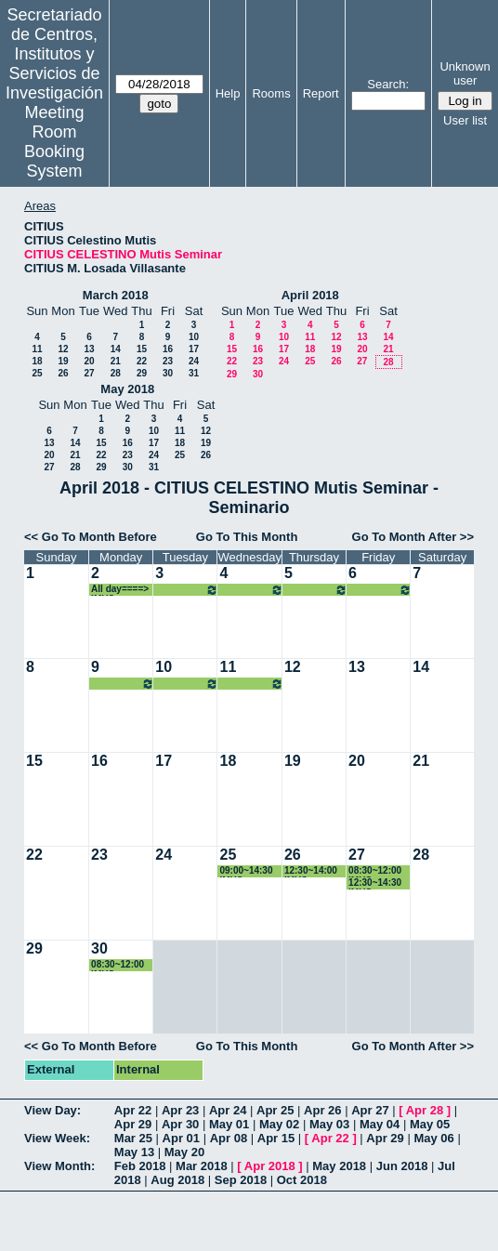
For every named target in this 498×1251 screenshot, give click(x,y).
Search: (388, 84)
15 (142, 349)
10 (194, 337)
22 (142, 361)
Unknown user (464, 73)
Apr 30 (180, 1124)
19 (63, 361)
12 (63, 349)
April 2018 (310, 295)
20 (89, 361)
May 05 (430, 1124)
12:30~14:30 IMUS (374, 883)
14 (116, 349)
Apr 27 (369, 1110)
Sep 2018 (241, 1180)
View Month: (59, 1166)
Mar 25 (133, 1138)
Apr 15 (276, 1138)
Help (228, 93)
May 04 (380, 1124)
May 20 (184, 1152)
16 (168, 349)
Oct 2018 (302, 1180)
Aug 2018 (177, 1180)
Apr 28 (424, 1110)
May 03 (329, 1124)
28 (116, 373)
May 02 (279, 1124)
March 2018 (116, 295)
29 (142, 373)
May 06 (433, 1138)
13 (89, 349)
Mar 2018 (202, 1166)
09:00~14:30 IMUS (245, 871)
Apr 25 (275, 1110)
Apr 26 (322, 1110)
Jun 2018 (402, 1166)
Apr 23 (180, 1110)
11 (37, 349)
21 (116, 361)
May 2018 (127, 389)
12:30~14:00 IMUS (310, 871)
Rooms (271, 93)
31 (194, 373)
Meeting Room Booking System (54, 141)
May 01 (229, 1124)
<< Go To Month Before (90, 537)
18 (37, 361)
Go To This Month (247, 537)
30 (168, 373)
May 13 (134, 1152)
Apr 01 (181, 1138)
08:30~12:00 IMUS (374, 871)
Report (321, 93)
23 (168, 361)
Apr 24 (227, 1110)
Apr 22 (132, 1110)
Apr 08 (228, 1138)
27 (89, 373)
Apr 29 (132, 1124)
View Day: (52, 1110)
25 (37, 373)
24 (194, 361)
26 (63, 373)
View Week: (57, 1138)
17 (194, 349)
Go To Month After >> (413, 537)
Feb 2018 (140, 1166)
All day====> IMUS (120, 590)
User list (465, 120)
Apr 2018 (269, 1166)
